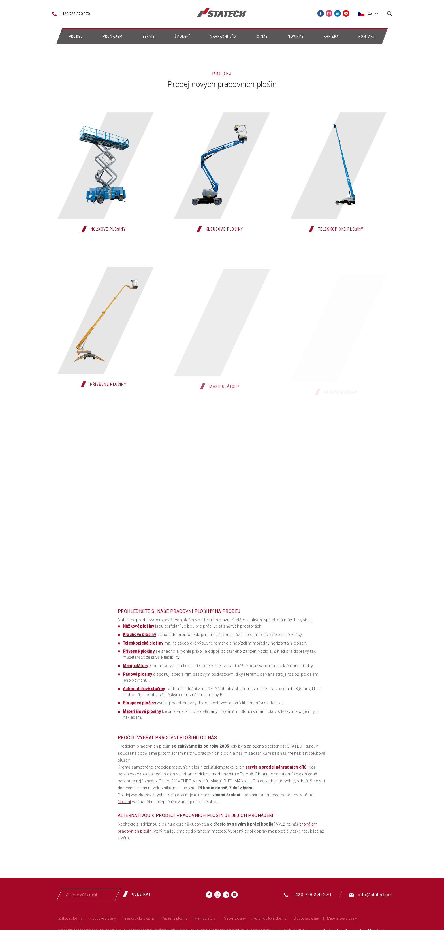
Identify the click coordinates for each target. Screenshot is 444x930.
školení (124, 801)
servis (251, 767)
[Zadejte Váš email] (88, 895)
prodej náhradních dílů (284, 767)
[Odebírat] (139, 894)
